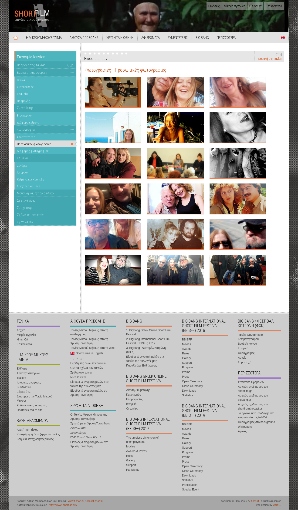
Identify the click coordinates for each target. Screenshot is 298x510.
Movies (130, 446)
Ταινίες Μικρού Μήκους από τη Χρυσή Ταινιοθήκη (89, 341)
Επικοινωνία (274, 6)
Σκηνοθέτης (25, 108)
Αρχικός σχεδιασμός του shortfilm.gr (253, 389)
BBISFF (187, 339)
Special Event (190, 489)
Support (131, 465)
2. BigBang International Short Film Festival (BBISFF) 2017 (147, 341)
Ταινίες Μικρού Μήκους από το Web (92, 348)
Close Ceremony (192, 386)
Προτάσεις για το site (29, 410)
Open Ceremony (192, 381)
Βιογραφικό (24, 115)
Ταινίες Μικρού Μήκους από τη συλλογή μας (89, 332)
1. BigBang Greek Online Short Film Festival (148, 332)
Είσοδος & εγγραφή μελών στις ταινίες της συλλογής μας (89, 384)
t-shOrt (255, 501)
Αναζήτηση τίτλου (27, 429)
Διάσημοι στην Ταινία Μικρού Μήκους (34, 398)
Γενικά (21, 80)
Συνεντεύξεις (78, 432)
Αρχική (15, 37)
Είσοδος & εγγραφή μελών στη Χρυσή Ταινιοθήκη (89, 393)
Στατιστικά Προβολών (251, 382)
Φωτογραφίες (26, 129)
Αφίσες (242, 431)
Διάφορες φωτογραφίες (32, 151)
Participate (132, 469)
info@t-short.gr (94, 501)
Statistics (187, 395)
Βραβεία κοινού (247, 343)
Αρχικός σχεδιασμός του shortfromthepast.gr (253, 406)
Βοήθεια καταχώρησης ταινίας (35, 439)
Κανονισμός (133, 394)
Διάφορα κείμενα (28, 122)
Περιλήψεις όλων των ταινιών (88, 363)
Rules (129, 455)
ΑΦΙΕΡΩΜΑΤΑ (150, 38)
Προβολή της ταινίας (269, 58)
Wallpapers (245, 426)
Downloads (189, 390)
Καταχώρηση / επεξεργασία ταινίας (38, 434)
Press (185, 376)
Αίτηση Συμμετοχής (138, 390)
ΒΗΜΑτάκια (24, 387)
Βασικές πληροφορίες (32, 72)
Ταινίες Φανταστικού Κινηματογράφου (250, 337)
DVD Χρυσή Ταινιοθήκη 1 (86, 437)
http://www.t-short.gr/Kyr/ (63, 504)
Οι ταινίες (132, 408)
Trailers (21, 378)
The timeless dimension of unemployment (142, 439)
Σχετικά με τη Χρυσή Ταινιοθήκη (90, 423)
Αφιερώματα (77, 428)
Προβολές (23, 101)
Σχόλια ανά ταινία (81, 372)
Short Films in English (283, 37)
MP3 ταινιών (78, 377)
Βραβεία (22, 94)
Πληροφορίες (134, 399)
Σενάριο (22, 165)
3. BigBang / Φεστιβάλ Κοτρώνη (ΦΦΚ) (146, 350)
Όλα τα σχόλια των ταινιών (86, 368)
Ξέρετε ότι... (24, 391)
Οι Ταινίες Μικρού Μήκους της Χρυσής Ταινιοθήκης (88, 416)
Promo (186, 372)
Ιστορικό (22, 172)
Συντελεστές (25, 87)
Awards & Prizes (136, 451)
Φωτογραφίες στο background (256, 422)
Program (187, 367)
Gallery (130, 460)
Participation (189, 485)
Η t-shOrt (255, 6)
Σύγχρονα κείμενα (28, 186)
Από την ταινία (26, 137)
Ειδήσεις (214, 6)
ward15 (277, 504)
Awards (186, 348)
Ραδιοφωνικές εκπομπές (32, 405)
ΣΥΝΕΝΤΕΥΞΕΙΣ (178, 38)
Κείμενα (22, 158)
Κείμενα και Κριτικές (30, 179)
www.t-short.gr (76, 501)
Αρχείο (242, 357)
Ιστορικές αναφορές (29, 382)
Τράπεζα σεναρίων (28, 373)
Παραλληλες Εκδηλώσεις (141, 365)
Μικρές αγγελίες (234, 6)
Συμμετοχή (244, 362)
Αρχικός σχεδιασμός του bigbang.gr (253, 397)
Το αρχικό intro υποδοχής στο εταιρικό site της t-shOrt (256, 415)
